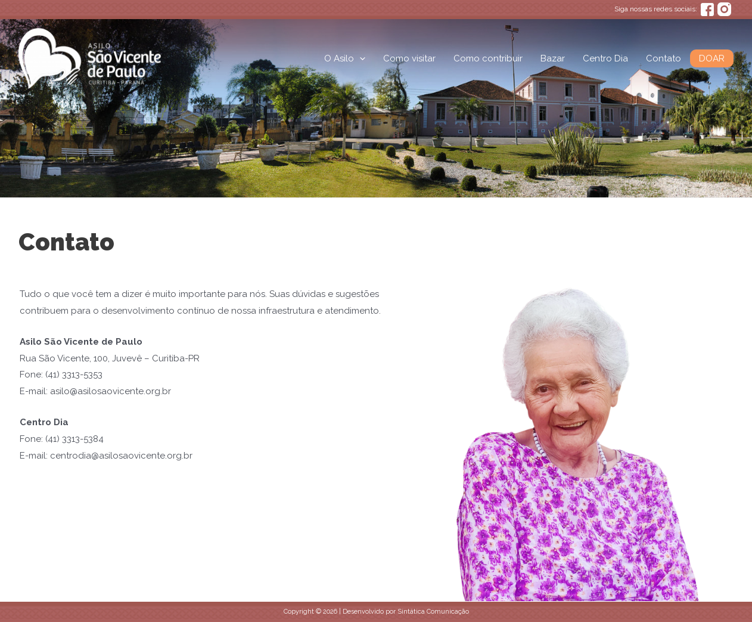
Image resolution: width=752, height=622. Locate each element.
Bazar (552, 58)
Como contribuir (488, 58)
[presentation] (359, 58)
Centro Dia (605, 58)
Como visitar (409, 58)
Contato (663, 58)
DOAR (712, 58)
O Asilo (344, 58)
